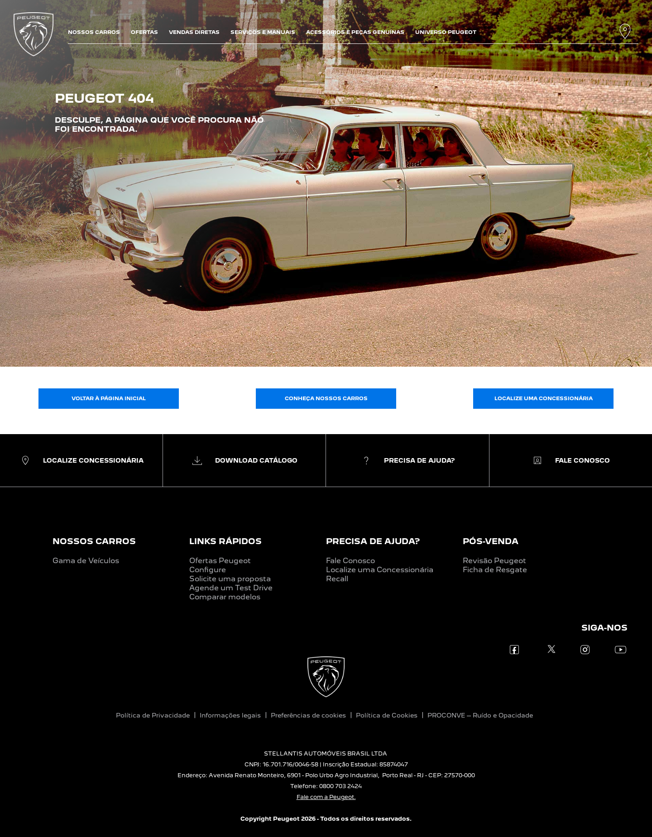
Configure (207, 569)
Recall (337, 578)
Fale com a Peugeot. (326, 797)
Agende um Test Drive (231, 588)
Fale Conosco (350, 560)
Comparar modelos (224, 597)
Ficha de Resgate (495, 569)
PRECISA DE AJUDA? (373, 541)
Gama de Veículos (86, 560)
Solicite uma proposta (230, 578)
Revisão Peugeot (494, 560)
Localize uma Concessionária (379, 569)
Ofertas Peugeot (220, 560)
